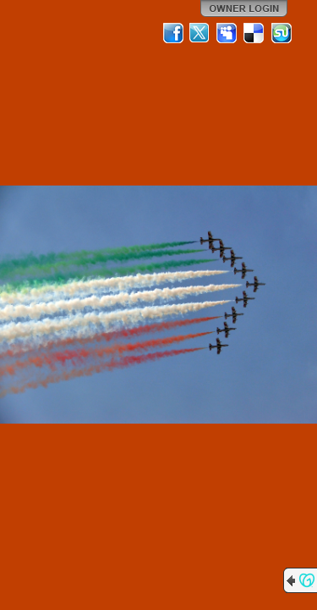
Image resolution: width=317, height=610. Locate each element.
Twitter (200, 33)
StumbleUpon (281, 33)
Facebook (173, 33)
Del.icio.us (254, 33)
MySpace (227, 33)
